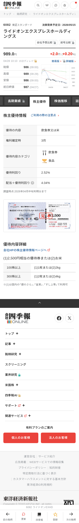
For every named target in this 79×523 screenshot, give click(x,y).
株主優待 (39, 101)
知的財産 (55, 467)
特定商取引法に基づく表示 (39, 473)
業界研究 (12, 375)
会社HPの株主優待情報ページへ (25, 250)
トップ (7, 14)
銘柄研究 (22, 14)
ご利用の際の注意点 (43, 115)
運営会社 (29, 456)
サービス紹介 (46, 456)
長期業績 (14, 101)
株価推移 (60, 101)
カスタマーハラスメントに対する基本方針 (39, 479)
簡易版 (55, 61)
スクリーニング (15, 364)
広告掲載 (20, 462)
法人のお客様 (58, 437)
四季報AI (13, 395)
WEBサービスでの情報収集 (46, 462)
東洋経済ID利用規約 (39, 484)
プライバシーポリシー (32, 467)
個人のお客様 (21, 437)
